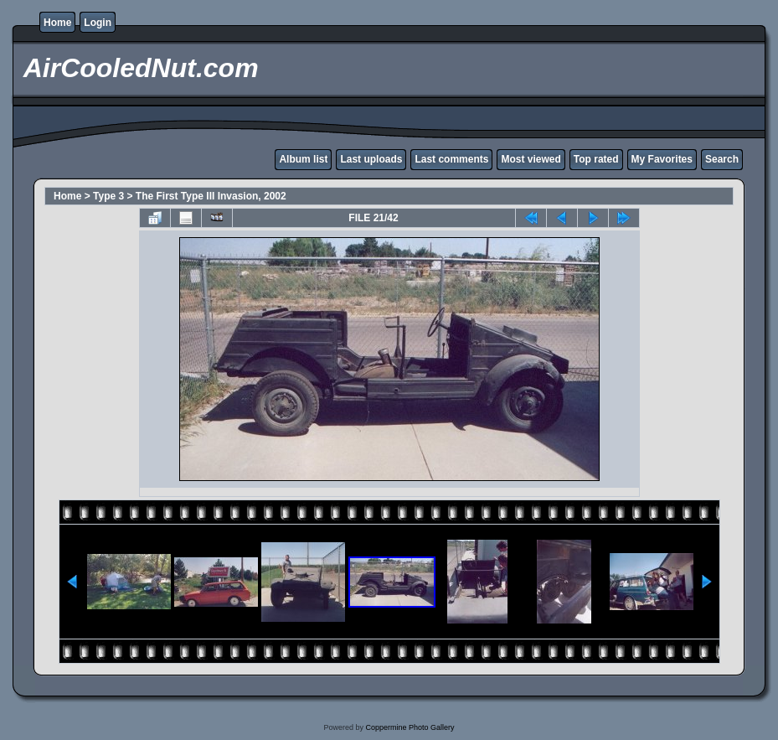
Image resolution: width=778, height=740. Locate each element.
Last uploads (371, 159)
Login (97, 22)
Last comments (451, 159)
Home (57, 22)
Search (722, 159)
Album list (303, 159)
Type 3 (108, 196)
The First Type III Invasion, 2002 (211, 196)
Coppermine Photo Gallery (409, 727)
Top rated (596, 159)
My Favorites (662, 159)
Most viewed (530, 159)
